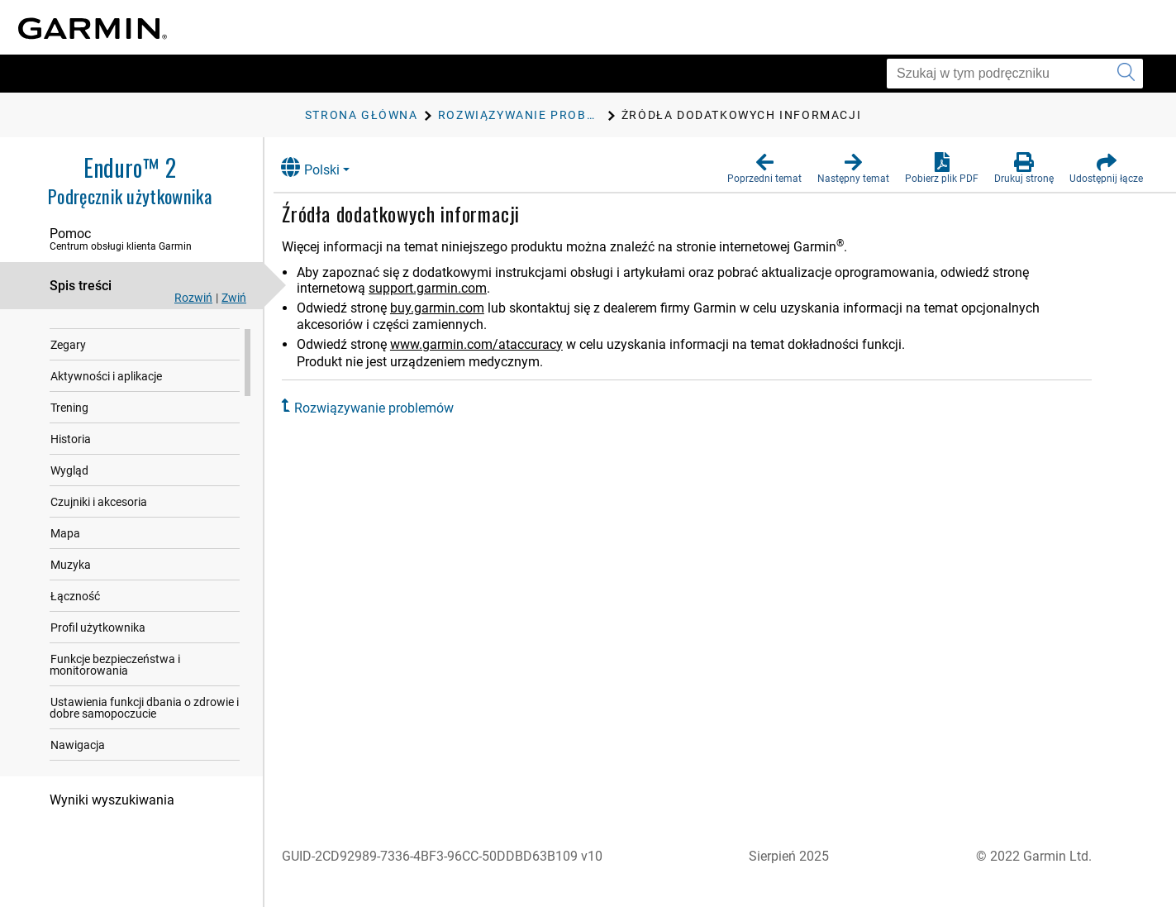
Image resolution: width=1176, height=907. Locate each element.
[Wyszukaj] (1126, 73)
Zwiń (233, 297)
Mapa (65, 546)
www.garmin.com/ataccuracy (488, 344)
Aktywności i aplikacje (106, 389)
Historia (70, 452)
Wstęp (66, 326)
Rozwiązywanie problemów (386, 408)
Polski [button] (322, 167)
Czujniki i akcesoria (98, 515)
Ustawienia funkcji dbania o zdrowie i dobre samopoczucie (144, 721)
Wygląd (69, 483)
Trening (69, 420)
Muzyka (70, 578)
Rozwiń (193, 297)
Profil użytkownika (97, 640)
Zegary (68, 358)
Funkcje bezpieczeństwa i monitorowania (115, 678)
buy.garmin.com (449, 308)
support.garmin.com (440, 288)
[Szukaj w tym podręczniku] (1015, 73)
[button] (764, 168)
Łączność (75, 609)
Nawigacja (77, 758)
